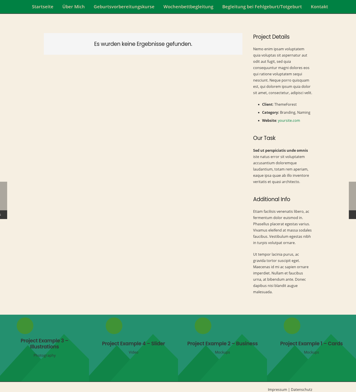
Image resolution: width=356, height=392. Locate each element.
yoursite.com (289, 120)
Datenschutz (301, 389)
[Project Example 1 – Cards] (311, 348)
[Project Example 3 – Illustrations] (44, 348)
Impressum (277, 389)
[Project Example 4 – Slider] (133, 348)
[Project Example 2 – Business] (222, 348)
